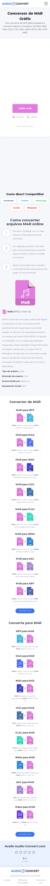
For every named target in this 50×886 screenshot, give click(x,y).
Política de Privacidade (22, 881)
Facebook (8, 200)
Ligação (32, 117)
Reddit (16, 208)
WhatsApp (41, 200)
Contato (7, 880)
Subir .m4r (25, 108)
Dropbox (18, 117)
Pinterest (32, 208)
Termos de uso (40, 881)
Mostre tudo (25, 611)
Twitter (25, 200)
